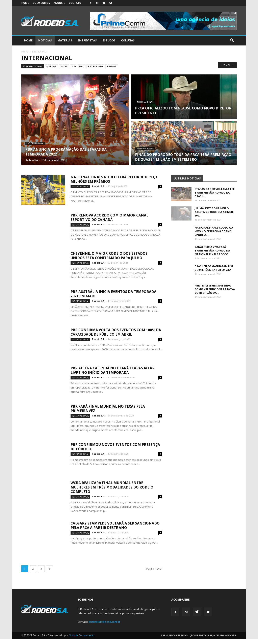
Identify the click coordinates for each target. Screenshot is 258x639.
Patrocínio (95, 66)
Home (25, 3)
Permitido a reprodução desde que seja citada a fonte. (199, 635)
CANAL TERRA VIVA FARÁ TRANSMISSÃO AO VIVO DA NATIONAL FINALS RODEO (212, 250)
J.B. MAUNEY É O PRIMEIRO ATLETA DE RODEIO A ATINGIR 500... (214, 211)
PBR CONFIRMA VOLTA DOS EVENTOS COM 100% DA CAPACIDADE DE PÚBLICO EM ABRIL (116, 332)
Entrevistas (87, 40)
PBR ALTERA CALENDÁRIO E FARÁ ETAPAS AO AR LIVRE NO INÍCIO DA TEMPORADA (113, 370)
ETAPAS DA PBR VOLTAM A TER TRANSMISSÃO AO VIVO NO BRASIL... (215, 192)
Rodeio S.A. (31, 160)
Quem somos (41, 3)
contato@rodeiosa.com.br (104, 622)
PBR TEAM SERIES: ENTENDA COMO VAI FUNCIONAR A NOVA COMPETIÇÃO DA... (215, 289)
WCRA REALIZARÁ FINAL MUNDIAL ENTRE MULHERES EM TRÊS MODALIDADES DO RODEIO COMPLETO (112, 487)
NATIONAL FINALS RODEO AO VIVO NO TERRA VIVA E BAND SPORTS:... (214, 231)
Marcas (51, 66)
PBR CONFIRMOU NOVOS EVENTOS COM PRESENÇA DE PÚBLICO (115, 446)
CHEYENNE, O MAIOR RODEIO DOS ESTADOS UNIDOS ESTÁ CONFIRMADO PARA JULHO (109, 255)
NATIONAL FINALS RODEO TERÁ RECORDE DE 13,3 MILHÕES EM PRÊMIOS (114, 179)
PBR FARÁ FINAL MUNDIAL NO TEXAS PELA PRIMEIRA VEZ (108, 408)
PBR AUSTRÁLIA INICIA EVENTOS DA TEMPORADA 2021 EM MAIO (113, 293)
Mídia (64, 66)
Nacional (78, 66)
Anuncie (59, 3)
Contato (75, 3)
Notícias (45, 40)
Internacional (32, 66)
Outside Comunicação (81, 635)
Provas (111, 66)
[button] (232, 40)
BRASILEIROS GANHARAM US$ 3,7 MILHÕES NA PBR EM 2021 (214, 268)
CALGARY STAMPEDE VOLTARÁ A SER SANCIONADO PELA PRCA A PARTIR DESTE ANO (115, 525)
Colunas (128, 40)
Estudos (108, 40)
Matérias (64, 40)
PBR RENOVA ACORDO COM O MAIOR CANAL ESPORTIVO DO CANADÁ (109, 217)
